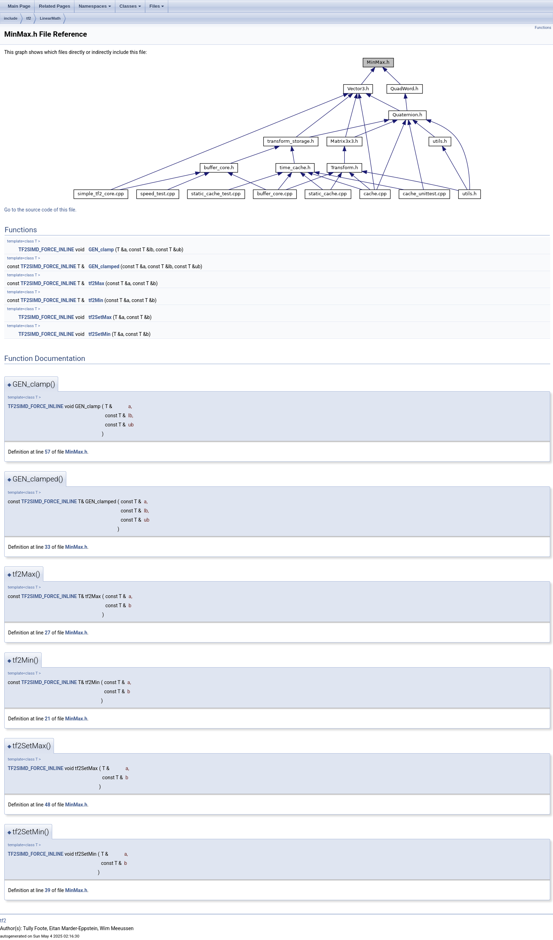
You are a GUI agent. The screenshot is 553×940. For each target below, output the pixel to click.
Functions (543, 27)
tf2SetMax (100, 317)
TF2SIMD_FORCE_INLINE (46, 249)
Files (157, 6)
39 (47, 890)
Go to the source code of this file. (40, 210)
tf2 (28, 18)
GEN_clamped (104, 266)
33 (47, 547)
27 (47, 632)
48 (47, 804)
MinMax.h (76, 452)
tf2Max (96, 283)
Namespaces (95, 6)
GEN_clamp (101, 249)
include (11, 18)
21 (47, 718)
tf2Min (96, 300)
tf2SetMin (100, 334)
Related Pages (54, 6)
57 (47, 452)
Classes (130, 6)
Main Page (19, 6)
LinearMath (50, 18)
